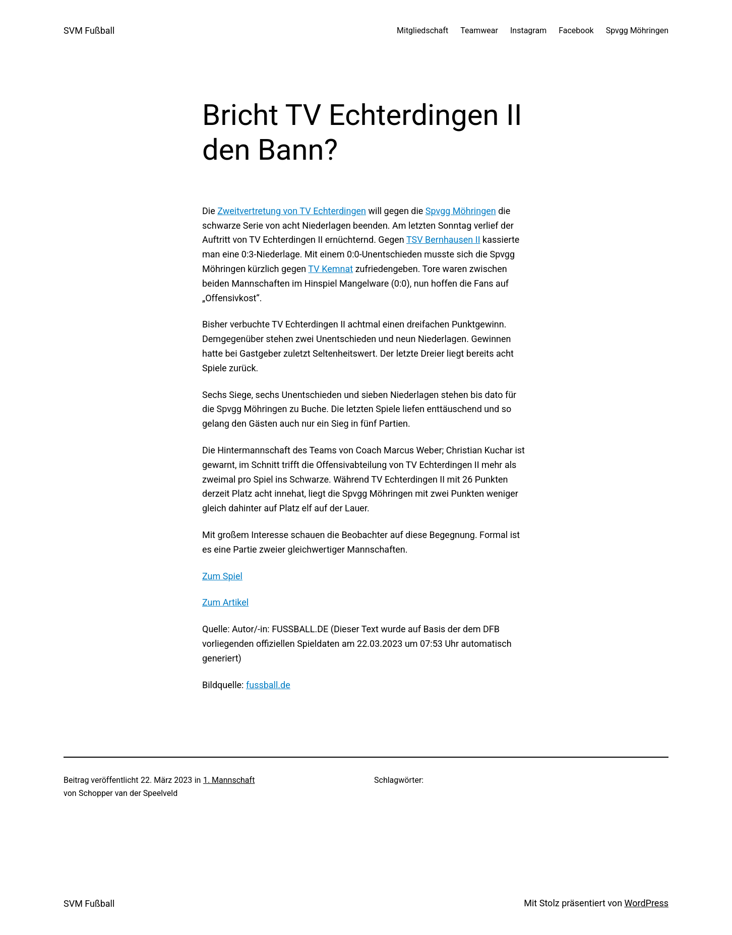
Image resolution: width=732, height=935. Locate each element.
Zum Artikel (225, 602)
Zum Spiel (222, 576)
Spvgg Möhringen (460, 211)
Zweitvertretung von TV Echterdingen (291, 211)
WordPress (646, 903)
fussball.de (268, 685)
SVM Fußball (89, 30)
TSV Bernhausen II (443, 239)
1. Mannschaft (229, 780)
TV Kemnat (330, 268)
